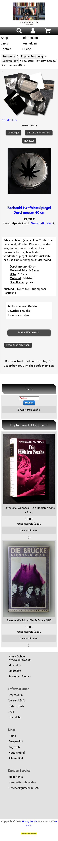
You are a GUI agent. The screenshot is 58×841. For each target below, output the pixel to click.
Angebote (14, 747)
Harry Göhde (29, 821)
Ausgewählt (15, 741)
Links (4, 43)
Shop (4, 37)
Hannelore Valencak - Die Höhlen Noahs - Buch (29, 474)
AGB (11, 712)
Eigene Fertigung (32, 56)
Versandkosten (41, 223)
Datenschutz (16, 706)
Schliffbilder (10, 60)
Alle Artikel (15, 758)
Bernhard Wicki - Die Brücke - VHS (29, 581)
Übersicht (14, 717)
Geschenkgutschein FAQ (23, 788)
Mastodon (14, 665)
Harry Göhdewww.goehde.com (19, 657)
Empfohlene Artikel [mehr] (29, 425)
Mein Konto (15, 777)
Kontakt (6, 49)
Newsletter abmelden (22, 782)
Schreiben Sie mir (19, 676)
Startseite (8, 56)
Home (12, 736)
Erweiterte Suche (29, 409)
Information (30, 37)
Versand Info (16, 700)
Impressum (15, 695)
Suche (26, 49)
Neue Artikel (16, 752)
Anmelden (29, 43)
